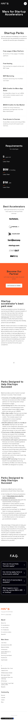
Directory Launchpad (6, 655)
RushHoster (4, 657)
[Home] (5, 3)
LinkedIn (3, 697)
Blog (2, 702)
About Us (3, 623)
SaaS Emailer (4, 660)
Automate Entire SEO (6, 645)
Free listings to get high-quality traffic (7, 684)
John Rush (8, 614)
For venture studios (6, 632)
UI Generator (4, 649)
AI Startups (4, 681)
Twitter (3, 699)
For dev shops (4, 627)
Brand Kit (3, 634)
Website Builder (5, 647)
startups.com (5, 317)
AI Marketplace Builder (6, 672)
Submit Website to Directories (6, 652)
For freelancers (5, 629)
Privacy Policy (14, 715)
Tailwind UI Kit (4, 670)
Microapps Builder (5, 675)
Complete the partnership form (11, 500)
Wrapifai (3, 687)
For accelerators (5, 625)
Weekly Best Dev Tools (7, 668)
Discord (3, 695)
